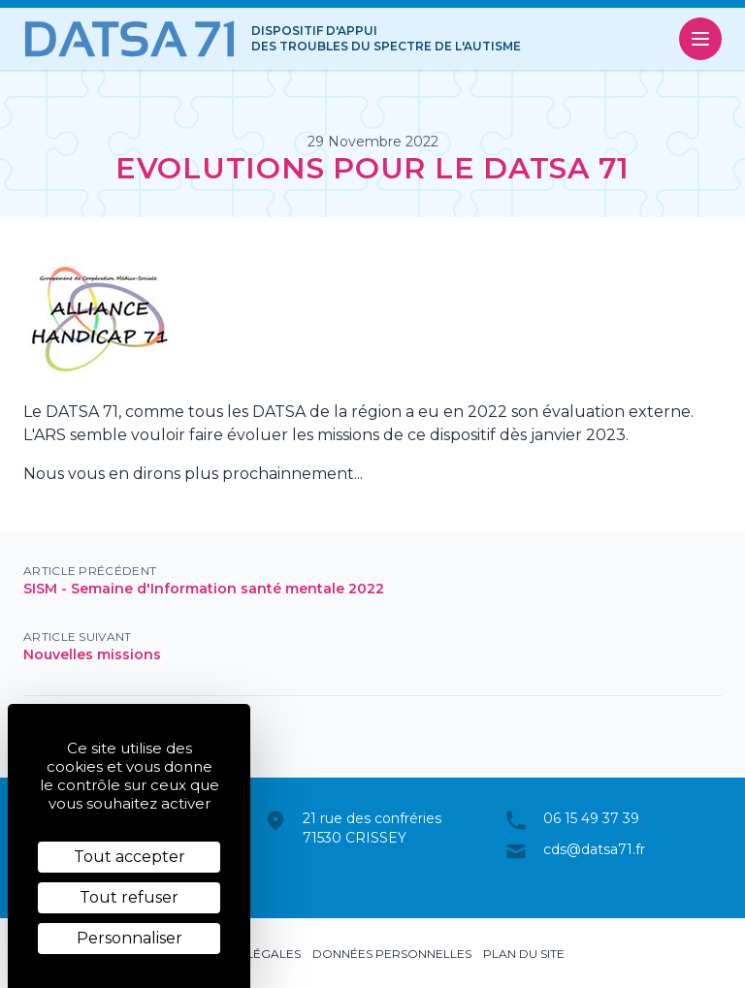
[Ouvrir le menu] (700, 38)
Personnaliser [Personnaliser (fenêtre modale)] (129, 938)
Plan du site (524, 953)
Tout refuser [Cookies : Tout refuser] (129, 897)
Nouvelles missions (92, 654)
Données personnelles (391, 953)
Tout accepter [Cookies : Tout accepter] (129, 856)
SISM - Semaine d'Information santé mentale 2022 (203, 588)
